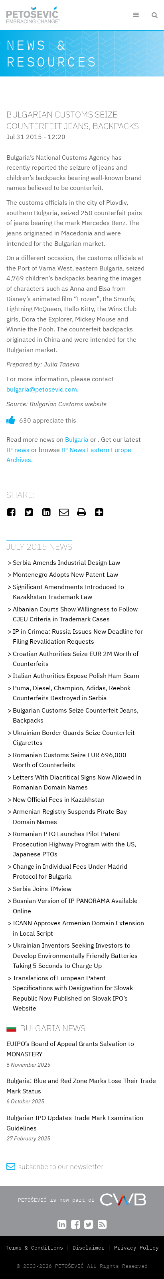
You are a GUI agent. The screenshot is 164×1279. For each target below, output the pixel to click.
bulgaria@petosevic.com (41, 389)
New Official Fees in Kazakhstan (59, 799)
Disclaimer (89, 1247)
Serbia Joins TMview (42, 889)
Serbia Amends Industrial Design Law (66, 562)
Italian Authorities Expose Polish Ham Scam (76, 676)
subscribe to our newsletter (54, 1166)
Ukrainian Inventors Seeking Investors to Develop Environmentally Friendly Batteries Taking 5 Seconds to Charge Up (75, 955)
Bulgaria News (45, 1028)
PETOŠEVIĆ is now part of (82, 1199)
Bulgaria (77, 439)
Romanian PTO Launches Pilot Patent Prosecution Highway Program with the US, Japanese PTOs (74, 844)
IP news (18, 450)
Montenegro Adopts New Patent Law (65, 574)
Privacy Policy (136, 1247)
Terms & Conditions (36, 1247)
